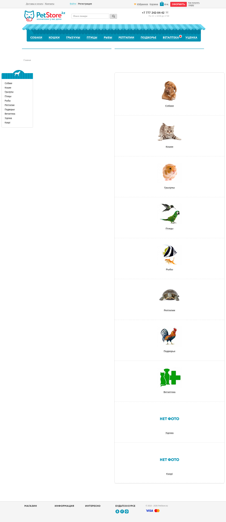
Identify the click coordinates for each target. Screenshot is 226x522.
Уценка (191, 37)
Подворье (148, 37)
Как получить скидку (194, 4)
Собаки (36, 37)
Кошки (54, 37)
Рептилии (126, 37)
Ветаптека (171, 37)
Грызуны (73, 37)
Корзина (154, 4)
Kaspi (7, 122)
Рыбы (108, 37)
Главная (27, 60)
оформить (178, 4)
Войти (73, 4)
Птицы (92, 37)
